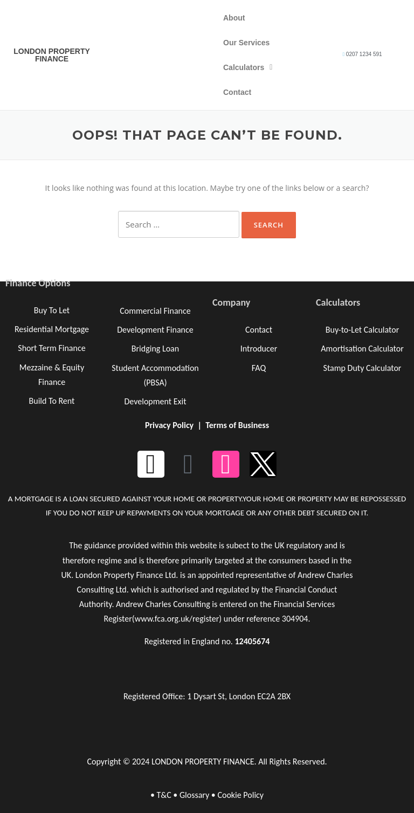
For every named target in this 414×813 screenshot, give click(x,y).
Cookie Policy (240, 795)
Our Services (246, 42)
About (234, 17)
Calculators (247, 67)
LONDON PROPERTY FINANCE (51, 55)
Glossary (194, 795)
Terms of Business (237, 425)
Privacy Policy (169, 425)
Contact (237, 92)
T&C (163, 795)
